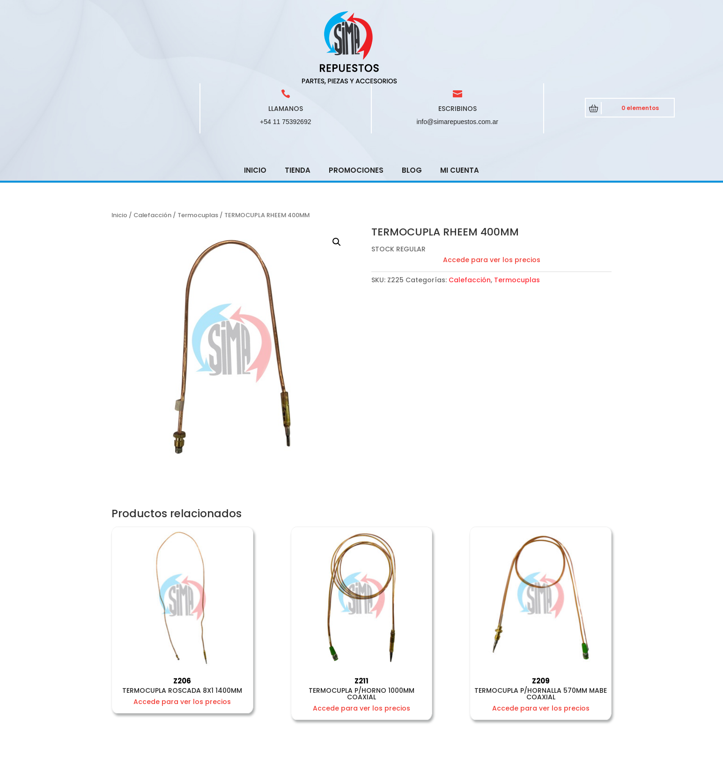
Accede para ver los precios (491, 193)
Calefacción (152, 148)
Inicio (255, 103)
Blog (412, 103)
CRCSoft (283, 753)
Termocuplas (197, 148)
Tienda (297, 103)
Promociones (356, 103)
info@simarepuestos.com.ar (457, 55)
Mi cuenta (459, 103)
